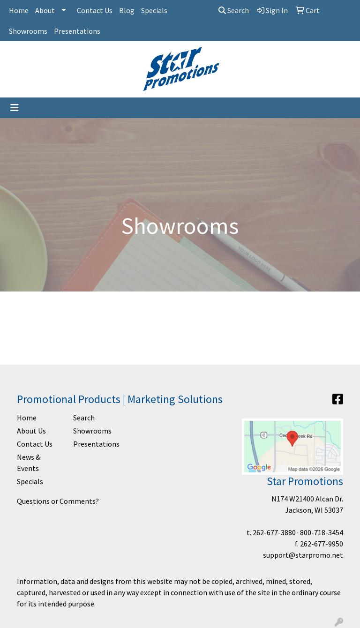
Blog (127, 10)
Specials (154, 10)
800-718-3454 (321, 532)
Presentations (77, 31)
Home (19, 10)
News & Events (28, 462)
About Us (31, 430)
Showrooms (28, 31)
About (45, 10)
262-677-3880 (274, 532)
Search (233, 10)
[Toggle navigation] (14, 107)
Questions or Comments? (58, 501)
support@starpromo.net (303, 555)
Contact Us (94, 10)
